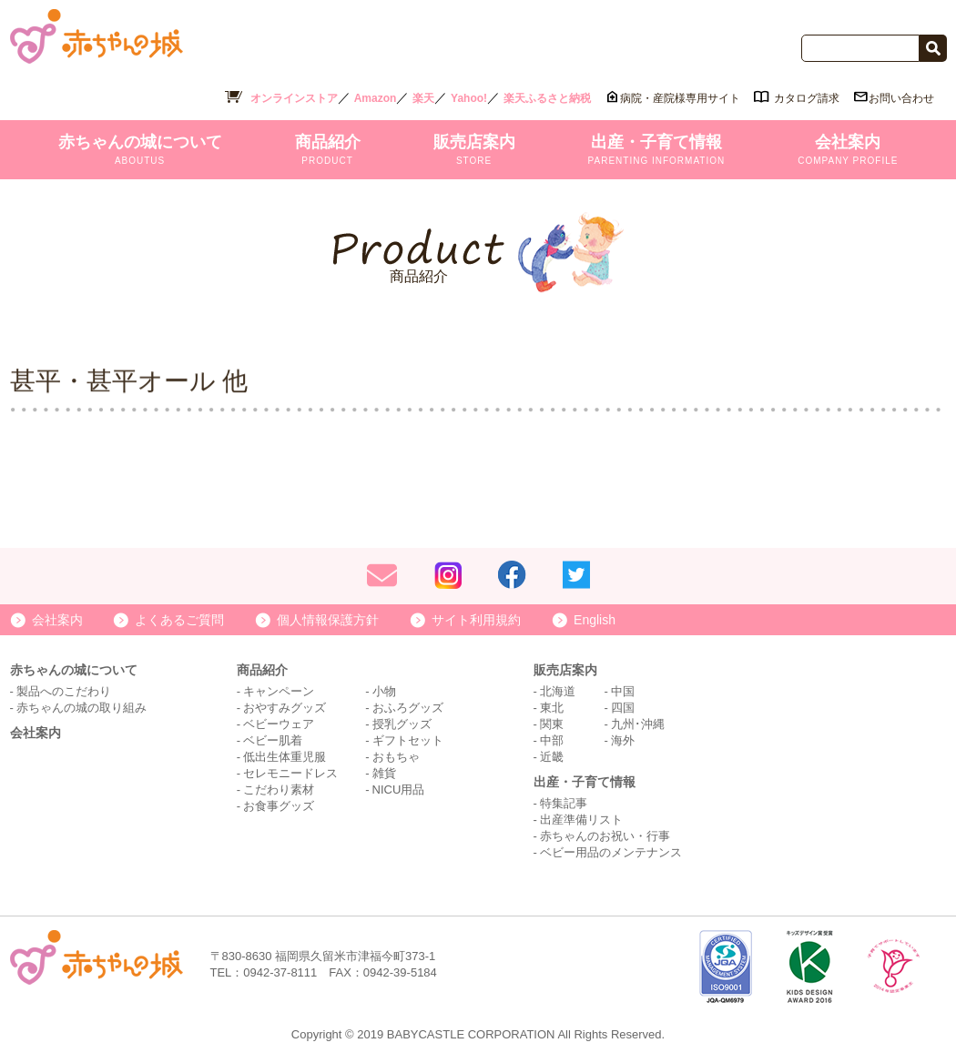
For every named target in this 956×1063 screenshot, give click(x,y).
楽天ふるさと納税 (547, 98)
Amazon (375, 98)
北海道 (557, 691)
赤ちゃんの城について (140, 149)
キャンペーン (278, 691)
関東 (552, 724)
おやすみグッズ (284, 707)
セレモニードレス (290, 773)
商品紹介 (328, 149)
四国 (623, 707)
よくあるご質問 (179, 619)
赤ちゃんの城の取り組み (81, 707)
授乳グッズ (402, 724)
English (594, 619)
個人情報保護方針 (328, 619)
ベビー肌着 (272, 740)
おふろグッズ (407, 707)
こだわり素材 (278, 789)
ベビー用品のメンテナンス (611, 852)
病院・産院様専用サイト (680, 98)
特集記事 (563, 803)
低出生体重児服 (284, 757)
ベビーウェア (278, 724)
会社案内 (848, 149)
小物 (384, 691)
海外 (623, 740)
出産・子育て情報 (657, 149)
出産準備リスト (581, 819)
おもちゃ (396, 757)
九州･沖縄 (638, 724)
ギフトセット (407, 740)
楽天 (423, 98)
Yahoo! (469, 98)
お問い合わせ (901, 98)
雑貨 (384, 773)
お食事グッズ (278, 806)
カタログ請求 (806, 98)
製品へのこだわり (63, 691)
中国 (623, 691)
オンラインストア (294, 98)
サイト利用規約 (476, 619)
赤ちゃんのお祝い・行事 (605, 836)
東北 (552, 707)
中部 (552, 740)
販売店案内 (474, 149)
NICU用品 (398, 789)
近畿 (552, 757)
